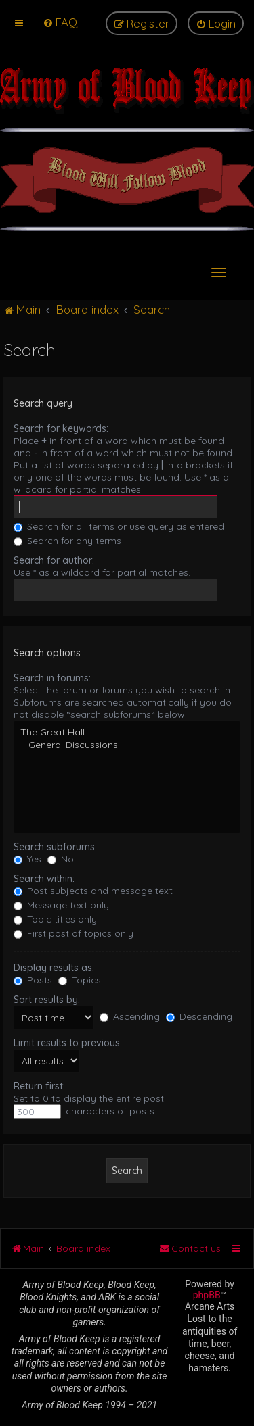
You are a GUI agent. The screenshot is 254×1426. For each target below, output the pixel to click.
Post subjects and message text (93, 891)
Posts (33, 980)
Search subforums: (55, 847)
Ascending (130, 1016)
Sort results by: (47, 999)
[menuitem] (60, 21)
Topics (79, 980)
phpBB (207, 1294)
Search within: (44, 878)
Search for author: (54, 560)
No (60, 859)
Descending (199, 1016)
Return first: (39, 1086)
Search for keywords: (61, 428)
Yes (27, 859)
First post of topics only (73, 933)
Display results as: (54, 968)
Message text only (61, 905)
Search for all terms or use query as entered (119, 526)
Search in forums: (52, 678)
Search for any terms (67, 541)
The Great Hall (127, 732)
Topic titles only (55, 919)
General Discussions (127, 745)
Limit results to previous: (68, 1043)
